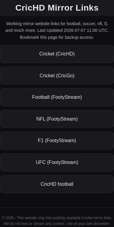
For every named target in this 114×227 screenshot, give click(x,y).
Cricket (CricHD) (56, 53)
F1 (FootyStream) (57, 140)
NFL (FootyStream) (57, 119)
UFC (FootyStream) (57, 162)
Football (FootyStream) (57, 97)
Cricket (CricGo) (57, 75)
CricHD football (57, 184)
